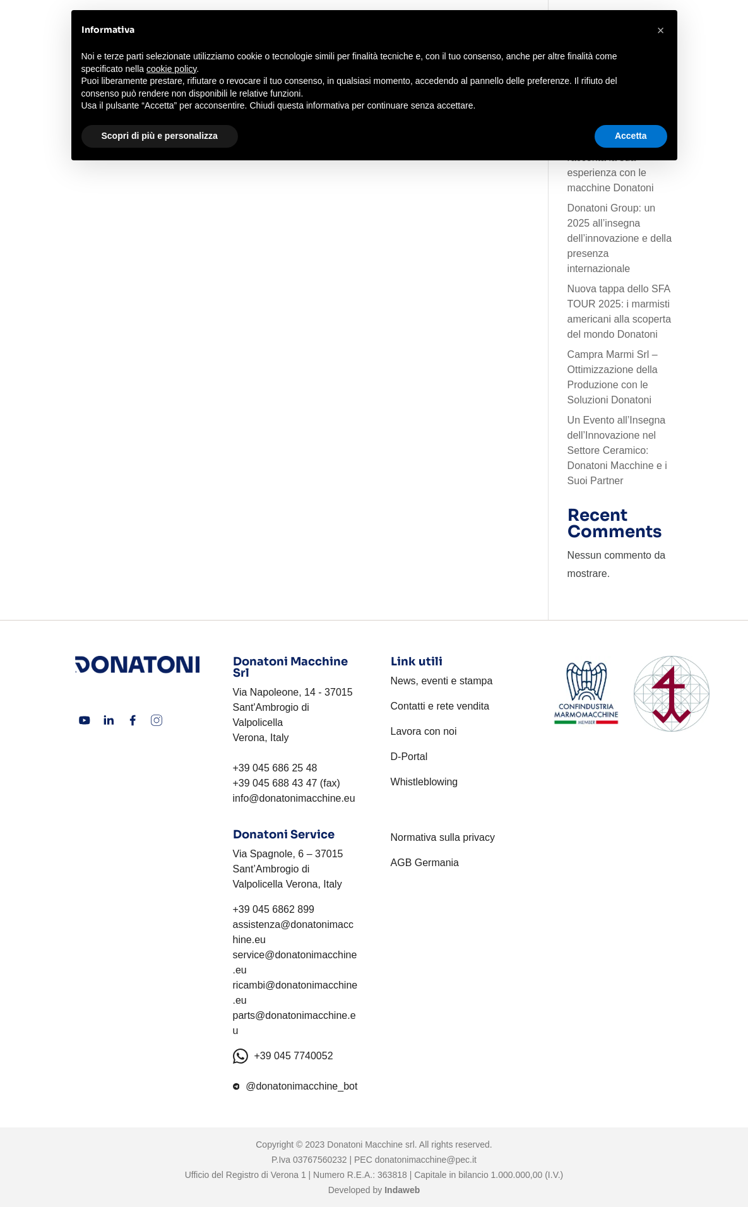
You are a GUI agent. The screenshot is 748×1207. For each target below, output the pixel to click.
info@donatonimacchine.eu (294, 798)
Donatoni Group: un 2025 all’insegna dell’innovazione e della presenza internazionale (619, 238)
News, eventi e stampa (442, 680)
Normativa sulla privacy (443, 837)
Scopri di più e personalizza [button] (160, 136)
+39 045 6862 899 (273, 909)
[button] (661, 30)
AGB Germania (425, 862)
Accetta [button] (631, 136)
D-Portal (409, 756)
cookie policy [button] (171, 69)
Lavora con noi (424, 731)
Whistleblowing (424, 781)
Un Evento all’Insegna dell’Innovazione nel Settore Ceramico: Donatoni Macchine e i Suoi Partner (617, 450)
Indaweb (402, 1190)
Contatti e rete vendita (440, 706)
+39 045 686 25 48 (275, 768)
